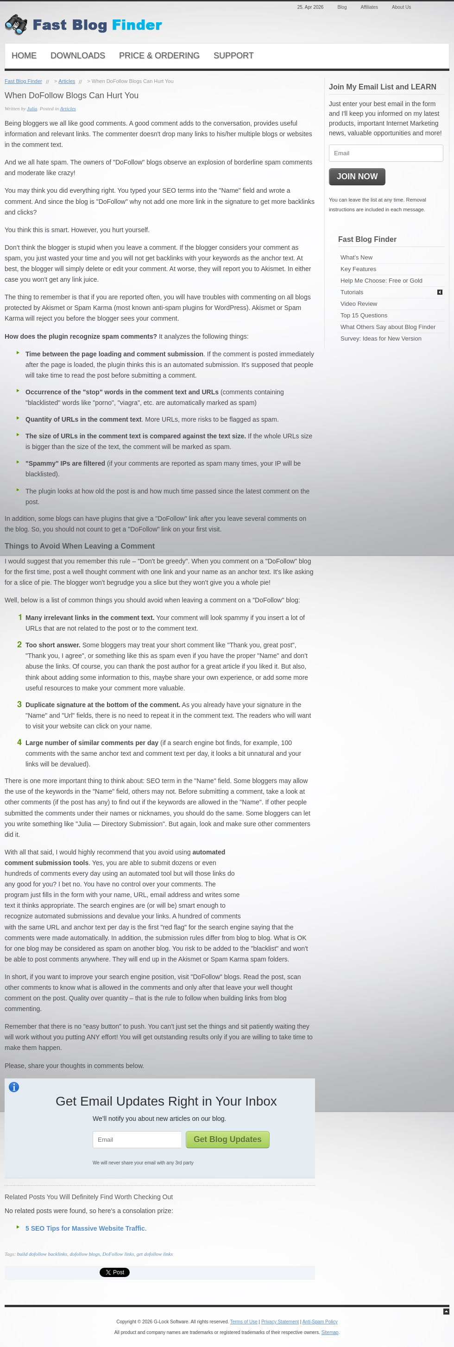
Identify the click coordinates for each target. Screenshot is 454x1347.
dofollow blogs (84, 1254)
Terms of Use (244, 1321)
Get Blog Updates (228, 1139)
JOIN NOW (357, 176)
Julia (32, 108)
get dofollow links (155, 1254)
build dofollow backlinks (42, 1254)
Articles (66, 81)
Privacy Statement (280, 1321)
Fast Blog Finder (23, 81)
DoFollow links (118, 1254)
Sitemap (330, 1332)
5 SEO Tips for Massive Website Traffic (85, 1228)
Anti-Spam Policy (320, 1321)
